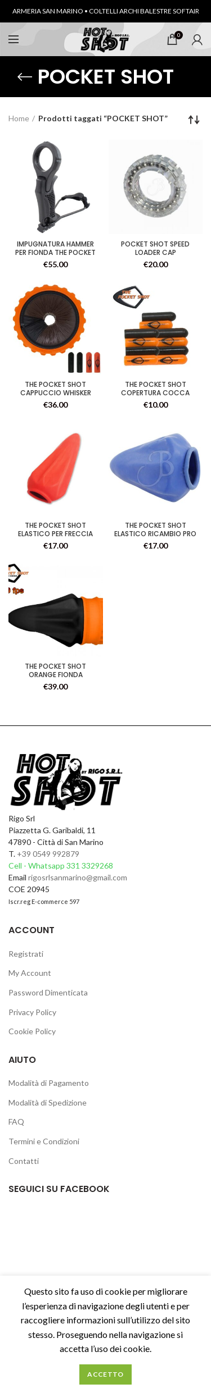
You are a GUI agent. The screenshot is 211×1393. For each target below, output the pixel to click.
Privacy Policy (32, 1012)
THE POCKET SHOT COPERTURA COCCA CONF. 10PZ (155, 392)
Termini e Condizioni (43, 1141)
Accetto (105, 1374)
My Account (29, 973)
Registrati (25, 953)
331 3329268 (89, 865)
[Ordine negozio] (194, 119)
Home (18, 118)
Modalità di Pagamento (48, 1083)
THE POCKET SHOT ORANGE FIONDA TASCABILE (55, 674)
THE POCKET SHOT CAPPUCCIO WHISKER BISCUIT (55, 392)
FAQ (16, 1121)
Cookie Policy (32, 1031)
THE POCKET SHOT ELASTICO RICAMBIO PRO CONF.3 (155, 533)
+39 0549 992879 (48, 853)
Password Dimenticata (48, 992)
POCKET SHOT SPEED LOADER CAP (155, 248)
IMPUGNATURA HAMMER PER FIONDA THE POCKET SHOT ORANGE (55, 252)
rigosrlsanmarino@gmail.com (77, 877)
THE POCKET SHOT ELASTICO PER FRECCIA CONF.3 (55, 533)
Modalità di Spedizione (47, 1102)
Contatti (23, 1161)
